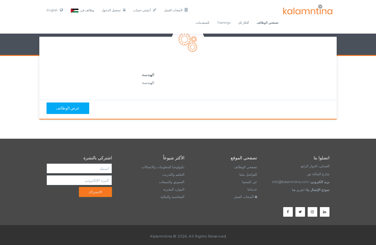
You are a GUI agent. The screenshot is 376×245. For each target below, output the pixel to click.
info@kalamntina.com (290, 182)
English (55, 10)
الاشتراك (95, 192)
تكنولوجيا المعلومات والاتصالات (162, 167)
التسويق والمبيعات (171, 182)
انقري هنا (298, 190)
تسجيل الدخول (113, 10)
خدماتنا (252, 189)
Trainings (223, 22)
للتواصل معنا (248, 174)
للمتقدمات (202, 22)
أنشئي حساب (144, 10)
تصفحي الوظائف (245, 167)
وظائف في (82, 10)
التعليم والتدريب (173, 174)
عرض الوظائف (68, 108)
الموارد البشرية (173, 189)
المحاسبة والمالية (172, 197)
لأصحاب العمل (176, 10)
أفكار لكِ (243, 22)
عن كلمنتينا (249, 182)
